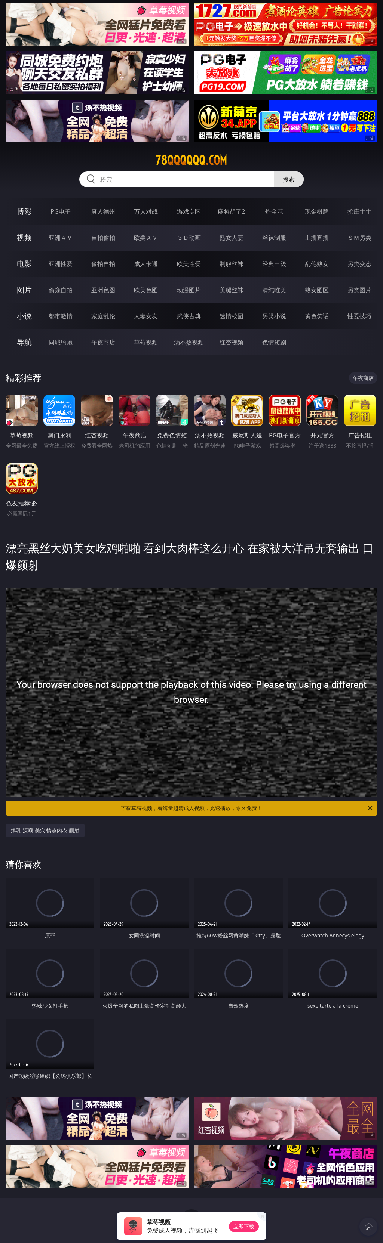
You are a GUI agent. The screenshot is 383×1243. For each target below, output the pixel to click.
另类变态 (359, 264)
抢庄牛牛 (359, 211)
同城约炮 (61, 342)
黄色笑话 (317, 316)
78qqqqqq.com (191, 160)
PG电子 (60, 211)
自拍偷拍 (103, 238)
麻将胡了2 (231, 211)
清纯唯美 (274, 290)
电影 (24, 264)
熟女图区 (317, 290)
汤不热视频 (189, 342)
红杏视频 (231, 342)
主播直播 (317, 238)
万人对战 (146, 211)
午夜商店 (103, 342)
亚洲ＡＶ (61, 238)
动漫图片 (189, 290)
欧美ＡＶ (146, 238)
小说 (24, 316)
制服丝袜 (231, 264)
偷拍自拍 (103, 264)
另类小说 (274, 316)
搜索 (289, 179)
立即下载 (243, 1226)
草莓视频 (146, 342)
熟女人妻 (231, 238)
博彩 (24, 211)
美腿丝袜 (231, 290)
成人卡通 (146, 264)
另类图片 (359, 290)
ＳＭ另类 (359, 238)
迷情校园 (231, 316)
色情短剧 (274, 342)
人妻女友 (146, 316)
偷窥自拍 (61, 290)
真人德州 (103, 211)
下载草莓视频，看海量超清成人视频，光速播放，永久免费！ (247, 808)
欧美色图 (146, 290)
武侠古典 (189, 316)
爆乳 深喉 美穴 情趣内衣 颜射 (45, 830)
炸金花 (274, 211)
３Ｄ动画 (189, 238)
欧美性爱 (189, 264)
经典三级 (274, 264)
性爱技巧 (359, 316)
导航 (24, 342)
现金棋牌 (317, 211)
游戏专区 (189, 211)
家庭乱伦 (103, 316)
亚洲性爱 (61, 264)
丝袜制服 (274, 238)
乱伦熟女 (317, 264)
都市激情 (61, 316)
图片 (24, 290)
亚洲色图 (103, 290)
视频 (24, 237)
